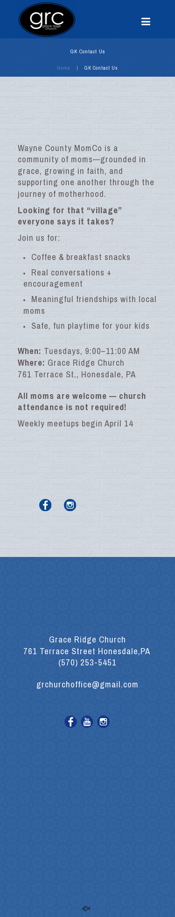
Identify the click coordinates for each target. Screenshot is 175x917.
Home (63, 68)
